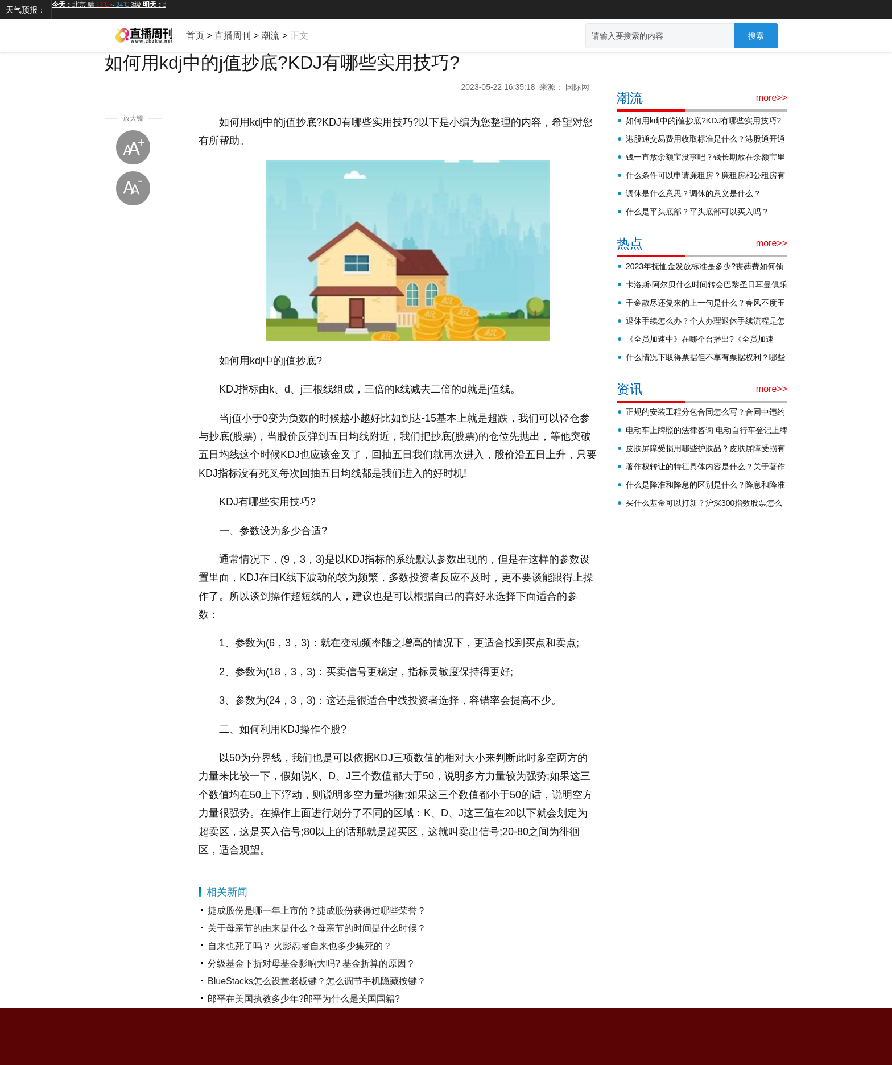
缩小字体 (133, 188)
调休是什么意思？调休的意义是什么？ (693, 193)
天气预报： (26, 9)
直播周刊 (232, 35)
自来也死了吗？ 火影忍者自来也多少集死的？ (300, 946)
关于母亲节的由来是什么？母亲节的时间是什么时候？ (317, 928)
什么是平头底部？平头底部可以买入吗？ (697, 211)
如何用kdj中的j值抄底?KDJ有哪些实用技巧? (703, 120)
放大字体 (133, 147)
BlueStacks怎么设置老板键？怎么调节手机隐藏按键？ (317, 981)
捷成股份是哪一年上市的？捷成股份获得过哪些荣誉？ (317, 910)
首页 (195, 35)
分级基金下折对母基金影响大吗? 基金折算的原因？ (311, 963)
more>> (771, 97)
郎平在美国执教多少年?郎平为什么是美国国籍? (304, 999)
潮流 (270, 35)
